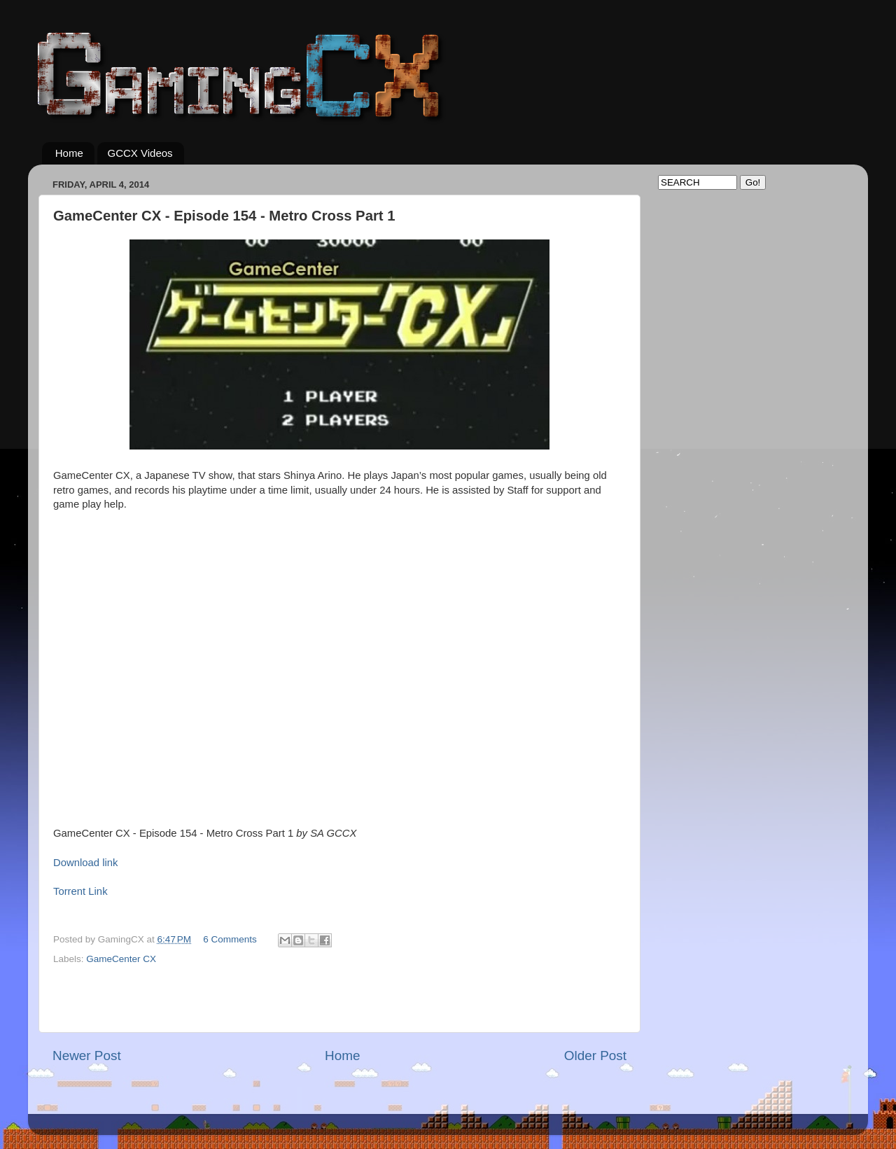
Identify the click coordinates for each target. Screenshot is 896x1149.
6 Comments (230, 939)
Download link (85, 862)
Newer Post (86, 1055)
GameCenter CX (121, 959)
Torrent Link (80, 891)
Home (69, 153)
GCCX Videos (140, 153)
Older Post (595, 1055)
